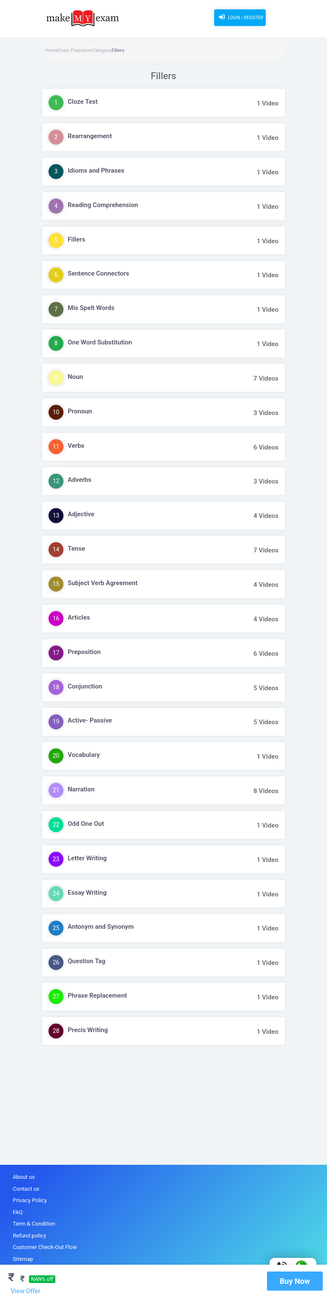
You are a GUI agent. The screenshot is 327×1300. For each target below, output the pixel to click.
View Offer (25, 1291)
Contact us (26, 1189)
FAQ (18, 1212)
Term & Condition (34, 1223)
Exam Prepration (75, 50)
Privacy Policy (30, 1200)
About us (24, 1177)
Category (101, 50)
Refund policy (29, 1235)
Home (51, 50)
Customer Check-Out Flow (45, 1247)
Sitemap (23, 1259)
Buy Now (295, 1281)
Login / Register (240, 17)
